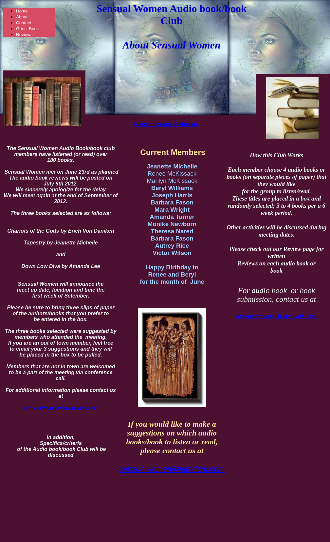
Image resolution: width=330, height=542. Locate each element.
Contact (23, 22)
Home (22, 11)
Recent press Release (165, 124)
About (22, 16)
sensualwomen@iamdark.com (276, 316)
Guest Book (27, 28)
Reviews (24, 34)
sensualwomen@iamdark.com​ (172, 468)
